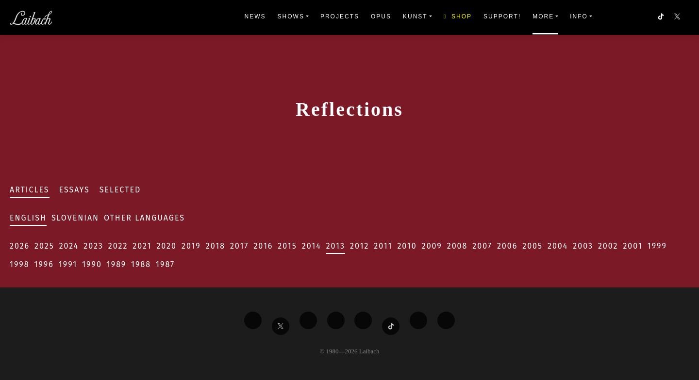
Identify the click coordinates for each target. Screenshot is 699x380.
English (28, 217)
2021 (142, 246)
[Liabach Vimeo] (308, 320)
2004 (558, 246)
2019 (191, 246)
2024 (69, 246)
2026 (20, 246)
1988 (141, 264)
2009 (432, 246)
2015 (287, 246)
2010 (406, 246)
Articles (30, 189)
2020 (166, 246)
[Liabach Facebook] (253, 320)
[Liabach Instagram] (363, 320)
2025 (44, 246)
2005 (532, 246)
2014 (311, 246)
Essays (74, 189)
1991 (68, 264)
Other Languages (144, 217)
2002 (608, 246)
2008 (457, 246)
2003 (583, 246)
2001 (632, 246)
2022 (118, 246)
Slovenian (75, 217)
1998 (20, 264)
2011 (383, 246)
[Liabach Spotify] (418, 320)
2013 (335, 246)
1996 (44, 264)
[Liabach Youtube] (336, 320)
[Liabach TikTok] (390, 326)
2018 (215, 246)
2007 (482, 246)
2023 (93, 246)
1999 (657, 246)
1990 (92, 264)
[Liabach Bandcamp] (446, 320)
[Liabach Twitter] (280, 326)
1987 (165, 264)
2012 (359, 246)
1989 (116, 264)
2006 (507, 246)
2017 (239, 246)
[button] (678, 17)
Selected (120, 189)
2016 (263, 246)
